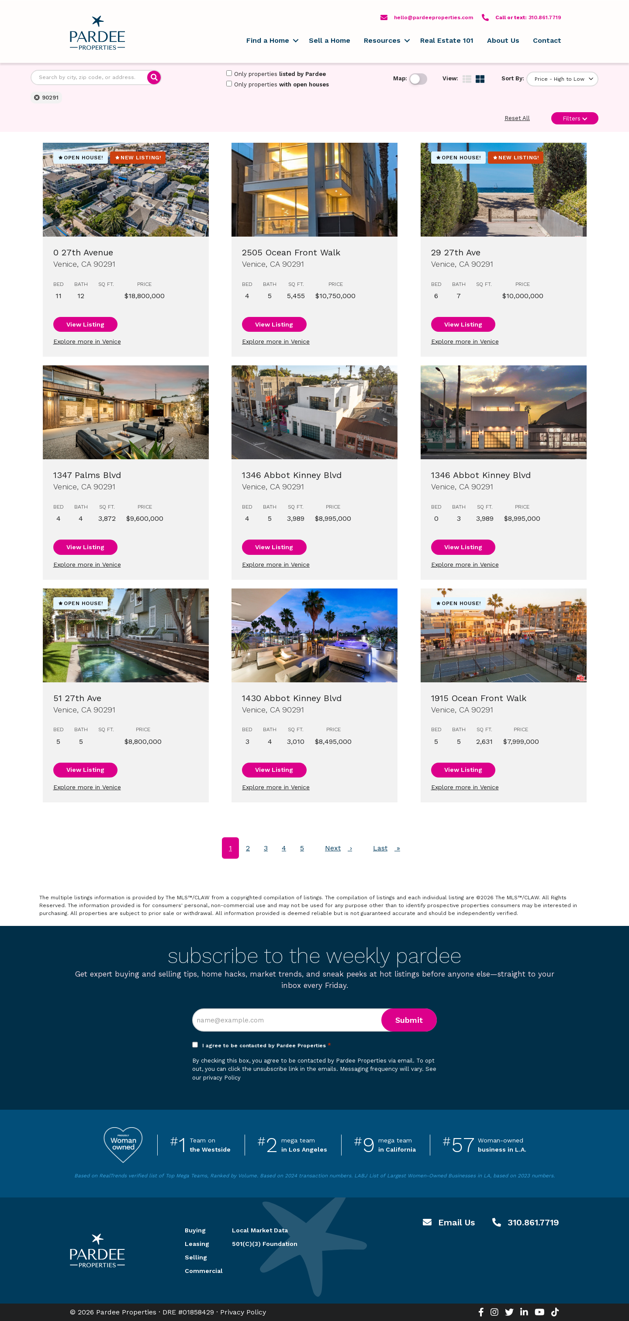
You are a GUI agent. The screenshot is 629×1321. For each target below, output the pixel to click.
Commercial (198, 1270)
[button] (295, 40)
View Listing (85, 324)
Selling (196, 1257)
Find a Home (267, 40)
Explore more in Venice (87, 341)
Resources (382, 40)
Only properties (276, 73)
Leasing (197, 1243)
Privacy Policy (243, 1312)
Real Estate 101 (446, 40)
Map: (400, 78)
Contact (547, 40)
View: (450, 78)
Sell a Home (329, 40)
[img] (467, 79)
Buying (195, 1230)
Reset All (517, 118)
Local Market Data (260, 1230)
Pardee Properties (97, 33)
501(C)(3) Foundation (264, 1243)
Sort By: (512, 78)
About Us (503, 40)
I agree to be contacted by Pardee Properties (266, 1045)
